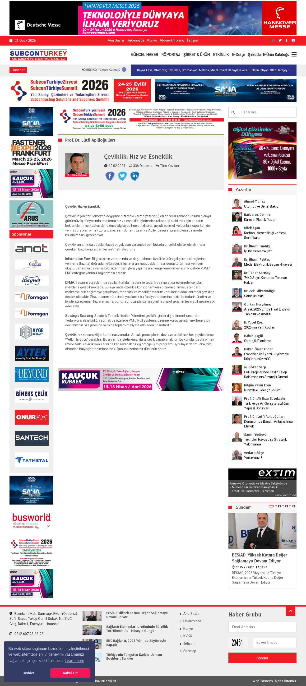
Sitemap (189, 651)
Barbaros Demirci (257, 215)
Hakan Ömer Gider (258, 349)
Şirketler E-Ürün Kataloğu (268, 54)
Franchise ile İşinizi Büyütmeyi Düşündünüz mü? (266, 356)
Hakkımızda (135, 40)
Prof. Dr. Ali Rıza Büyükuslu (264, 399)
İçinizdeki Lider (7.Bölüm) (263, 390)
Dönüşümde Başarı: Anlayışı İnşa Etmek (268, 424)
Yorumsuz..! (253, 458)
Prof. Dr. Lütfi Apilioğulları (264, 417)
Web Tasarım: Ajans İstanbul (274, 681)
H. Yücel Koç (253, 322)
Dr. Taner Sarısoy (257, 273)
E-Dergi (238, 54)
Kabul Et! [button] (70, 673)
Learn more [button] (74, 661)
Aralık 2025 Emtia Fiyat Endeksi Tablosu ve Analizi (267, 311)
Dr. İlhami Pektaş (257, 260)
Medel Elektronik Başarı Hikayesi (268, 264)
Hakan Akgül (253, 336)
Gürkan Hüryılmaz (258, 304)
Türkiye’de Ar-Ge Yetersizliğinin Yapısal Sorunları (267, 406)
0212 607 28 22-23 (26, 634)
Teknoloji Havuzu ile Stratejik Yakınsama (265, 442)
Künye (152, 40)
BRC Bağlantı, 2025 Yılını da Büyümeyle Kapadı (136, 643)
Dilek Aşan (252, 228)
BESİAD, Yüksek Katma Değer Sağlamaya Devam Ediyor (259, 558)
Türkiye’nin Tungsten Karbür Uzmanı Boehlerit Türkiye (134, 657)
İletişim (192, 40)
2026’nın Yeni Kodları (259, 327)
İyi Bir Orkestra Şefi (258, 251)
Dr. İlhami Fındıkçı (257, 246)
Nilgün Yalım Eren (257, 385)
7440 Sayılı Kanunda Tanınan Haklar (265, 280)
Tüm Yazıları (167, 166)
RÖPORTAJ (170, 54)
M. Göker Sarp (255, 367)
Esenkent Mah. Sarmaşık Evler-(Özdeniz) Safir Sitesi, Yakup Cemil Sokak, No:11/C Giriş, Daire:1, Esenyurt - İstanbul (43, 619)
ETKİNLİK (221, 54)
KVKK (187, 636)
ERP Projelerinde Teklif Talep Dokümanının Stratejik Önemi (266, 374)
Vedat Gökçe (254, 453)
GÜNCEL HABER (144, 54)
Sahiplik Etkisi (254, 296)
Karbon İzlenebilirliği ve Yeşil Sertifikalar (265, 235)
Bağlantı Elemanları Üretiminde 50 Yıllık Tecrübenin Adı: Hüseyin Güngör (137, 629)
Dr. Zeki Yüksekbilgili (260, 291)
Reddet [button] (28, 673)
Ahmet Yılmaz (254, 201)
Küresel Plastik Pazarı (260, 220)
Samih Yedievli (255, 435)
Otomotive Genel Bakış (261, 206)
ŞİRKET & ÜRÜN (196, 54)
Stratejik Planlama (258, 341)
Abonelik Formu (172, 40)
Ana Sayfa (116, 40)
